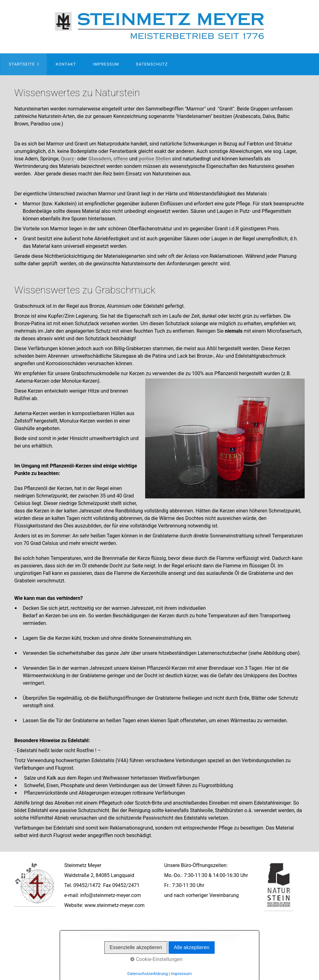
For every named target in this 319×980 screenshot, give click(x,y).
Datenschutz (152, 64)
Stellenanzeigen (220, 935)
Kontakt (66, 64)
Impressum (106, 64)
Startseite (22, 64)
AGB (194, 935)
